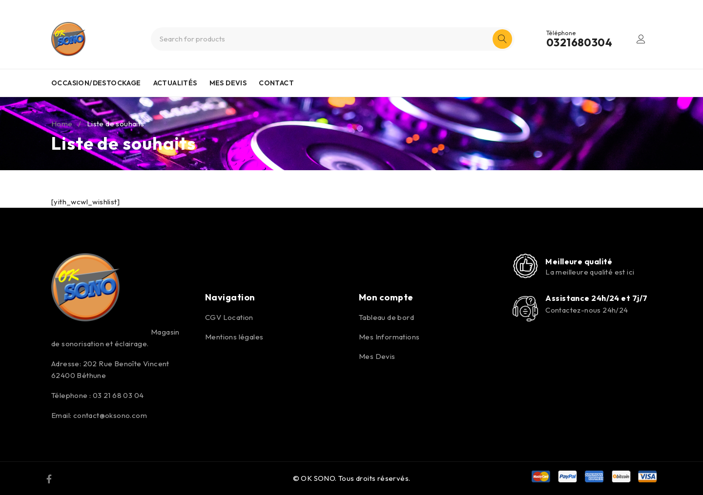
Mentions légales (234, 336)
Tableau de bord (386, 317)
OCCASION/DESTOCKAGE (96, 83)
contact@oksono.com (110, 415)
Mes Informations (389, 336)
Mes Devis (377, 356)
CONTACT (276, 83)
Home (62, 123)
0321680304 (579, 42)
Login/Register (641, 39)
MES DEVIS (228, 83)
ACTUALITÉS (175, 83)
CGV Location (229, 317)
